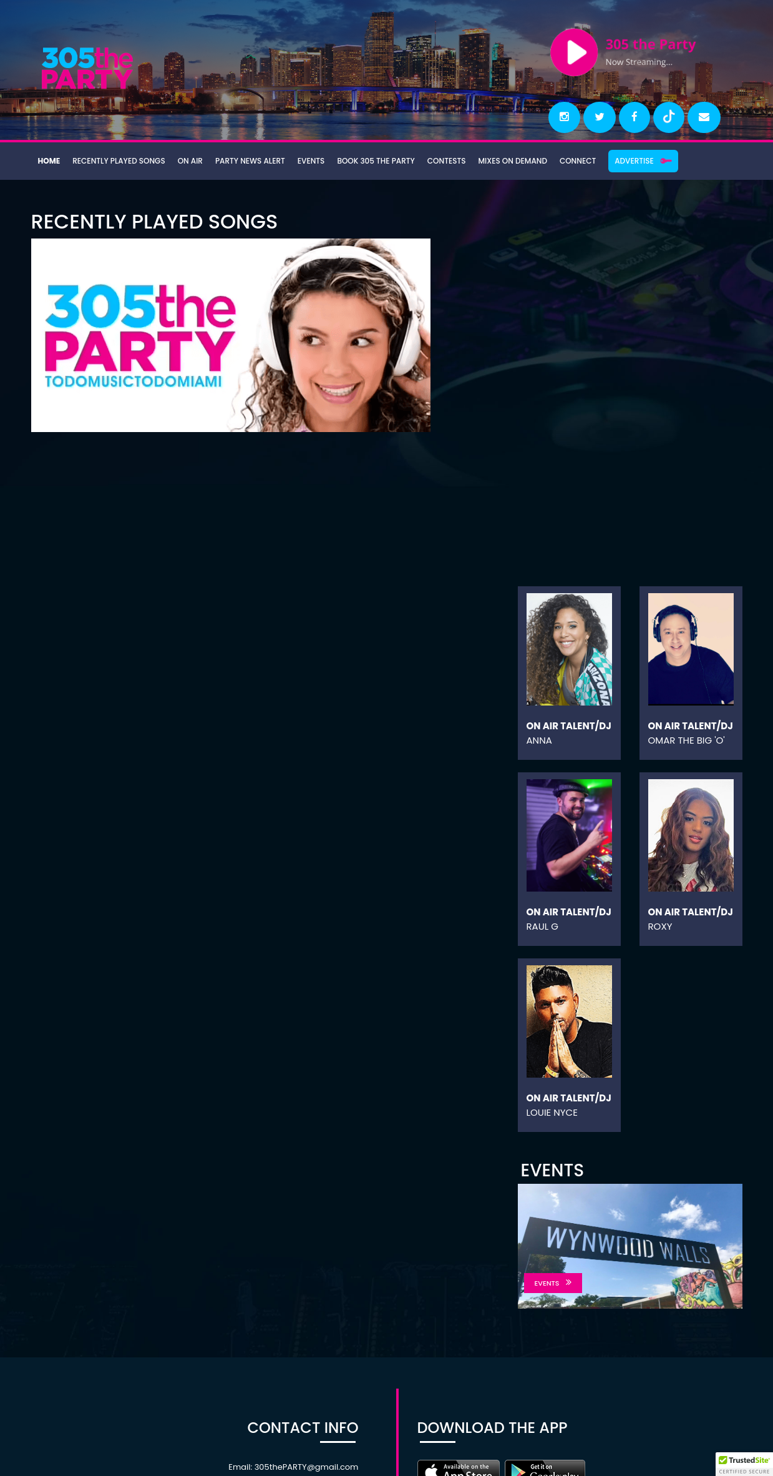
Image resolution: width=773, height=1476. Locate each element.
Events (305, 160)
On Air (187, 160)
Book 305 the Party (369, 160)
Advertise (623, 160)
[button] (744, 1464)
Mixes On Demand (503, 160)
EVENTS (553, 1282)
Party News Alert (246, 160)
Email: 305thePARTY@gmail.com (293, 1467)
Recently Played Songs (116, 160)
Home (48, 160)
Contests (438, 160)
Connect (568, 160)
